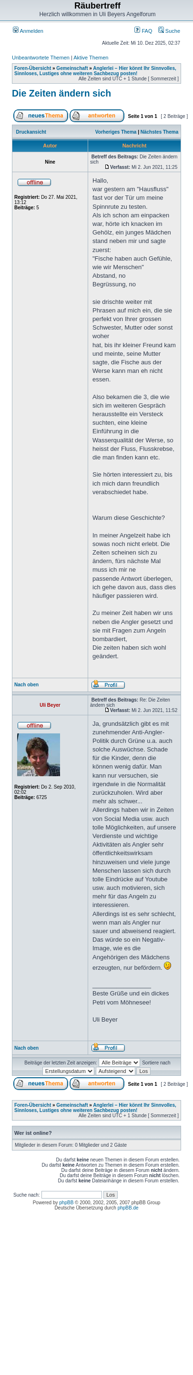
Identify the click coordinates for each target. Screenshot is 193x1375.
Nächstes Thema (159, 132)
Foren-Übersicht (32, 68)
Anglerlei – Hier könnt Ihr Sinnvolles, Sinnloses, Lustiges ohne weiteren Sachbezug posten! (95, 71)
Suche (169, 31)
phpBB (66, 1202)
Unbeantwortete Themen (41, 57)
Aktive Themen (90, 57)
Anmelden (28, 31)
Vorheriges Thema (116, 132)
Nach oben (26, 684)
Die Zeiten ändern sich (61, 93)
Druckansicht (31, 132)
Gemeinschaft (72, 68)
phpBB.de (128, 1207)
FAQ (143, 31)
